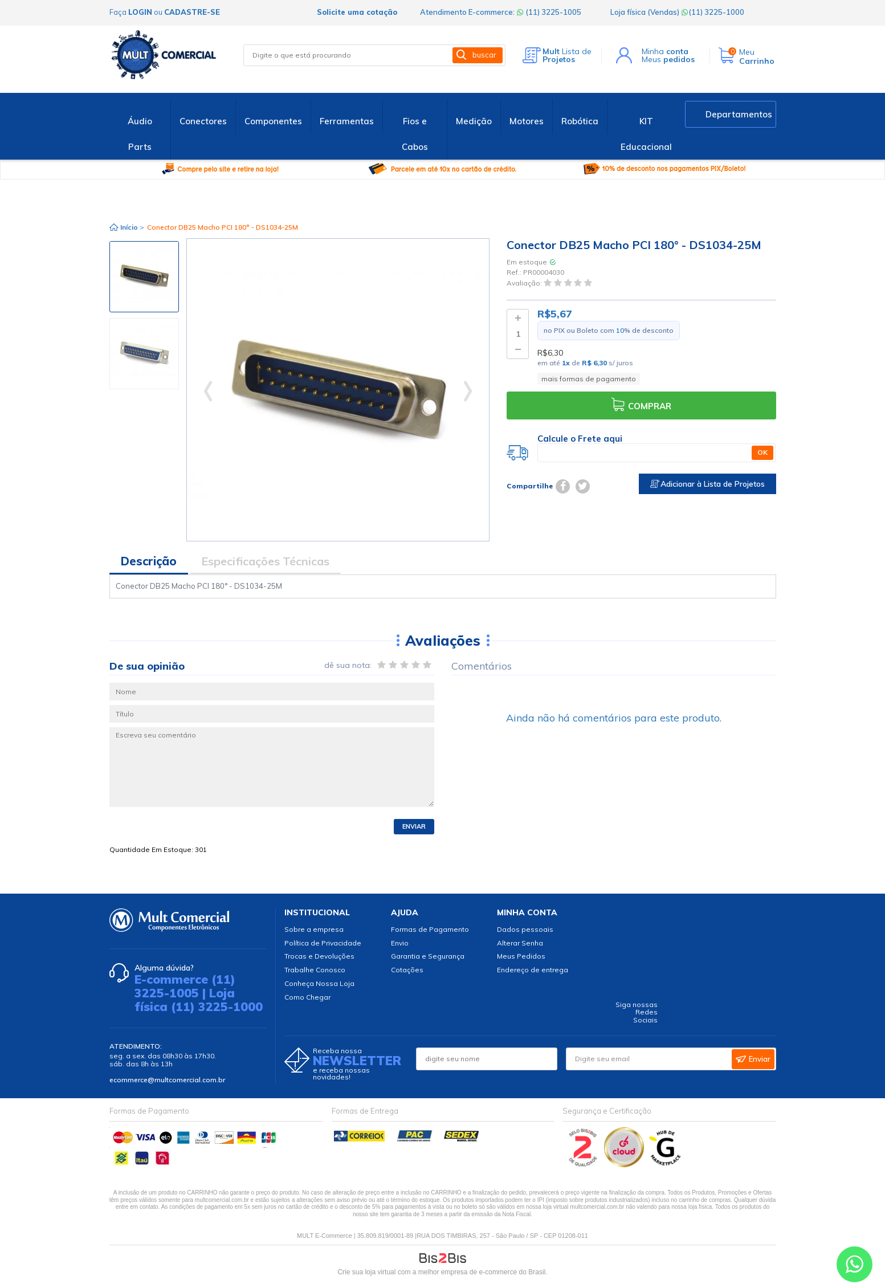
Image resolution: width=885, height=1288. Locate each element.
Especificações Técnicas (265, 561)
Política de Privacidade (322, 943)
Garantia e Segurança (427, 956)
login (140, 12)
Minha (665, 51)
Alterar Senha (520, 943)
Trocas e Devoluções (319, 956)
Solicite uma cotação (357, 12)
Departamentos (738, 114)
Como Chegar (307, 997)
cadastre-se (192, 12)
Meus (668, 59)
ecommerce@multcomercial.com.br (167, 1079)
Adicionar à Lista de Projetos (707, 484)
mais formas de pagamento (588, 378)
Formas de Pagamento (430, 929)
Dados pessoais (525, 929)
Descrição (149, 561)
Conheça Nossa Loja (319, 983)
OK (762, 452)
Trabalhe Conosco (314, 969)
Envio (400, 943)
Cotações (407, 969)
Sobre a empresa (314, 929)
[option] (144, 276)
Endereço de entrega (532, 969)
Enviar (414, 826)
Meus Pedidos (521, 956)
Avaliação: (525, 283)
